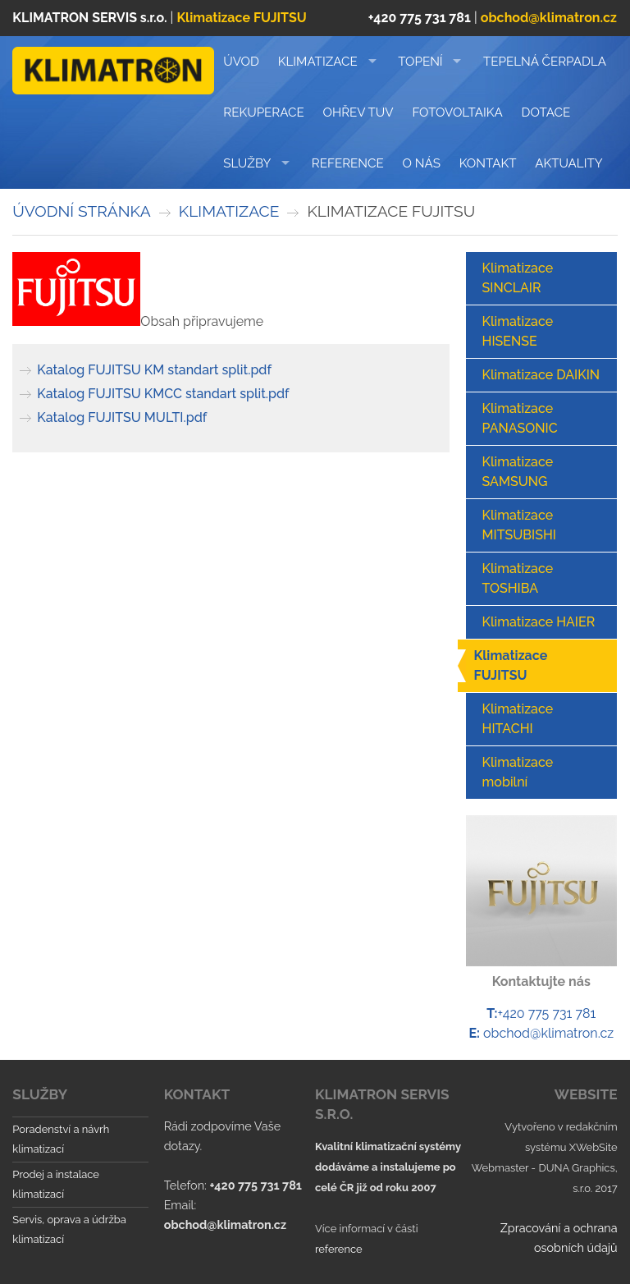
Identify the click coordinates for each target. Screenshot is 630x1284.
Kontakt (488, 163)
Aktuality (568, 163)
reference (339, 1249)
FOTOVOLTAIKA (457, 112)
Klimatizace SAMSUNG (518, 471)
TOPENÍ (420, 61)
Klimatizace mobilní (518, 772)
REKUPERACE (263, 112)
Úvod (241, 61)
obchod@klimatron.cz (548, 1033)
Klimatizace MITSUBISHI (519, 525)
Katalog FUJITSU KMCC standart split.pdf (163, 393)
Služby (247, 163)
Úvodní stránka (81, 211)
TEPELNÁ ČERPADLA (544, 61)
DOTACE (546, 112)
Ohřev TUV (358, 112)
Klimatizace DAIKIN (541, 375)
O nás (422, 163)
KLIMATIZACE (318, 61)
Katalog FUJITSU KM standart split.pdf (154, 370)
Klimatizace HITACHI (518, 718)
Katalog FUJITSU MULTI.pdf (122, 417)
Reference (348, 163)
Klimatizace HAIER (539, 622)
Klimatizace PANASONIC (520, 418)
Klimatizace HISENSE (518, 331)
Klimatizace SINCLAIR (518, 278)
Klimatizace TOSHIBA (518, 578)
